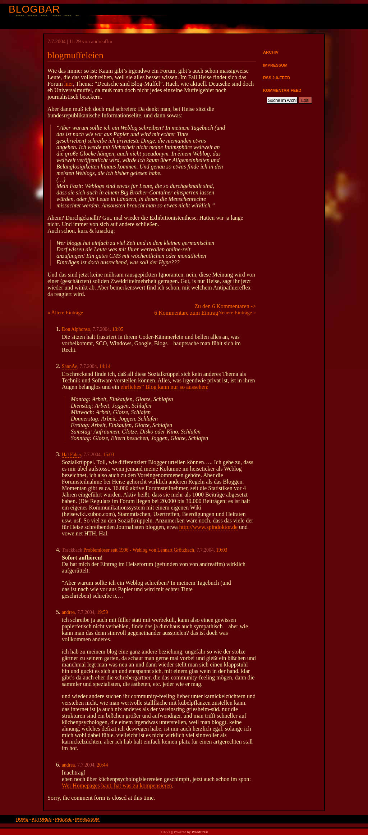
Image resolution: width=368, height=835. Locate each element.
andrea (68, 612)
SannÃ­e (69, 366)
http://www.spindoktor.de (208, 527)
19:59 (102, 612)
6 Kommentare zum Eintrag (186, 313)
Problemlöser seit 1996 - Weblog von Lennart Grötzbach (138, 550)
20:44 (102, 765)
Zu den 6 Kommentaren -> (225, 306)
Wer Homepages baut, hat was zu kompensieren (117, 785)
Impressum (275, 65)
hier (68, 84)
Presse (63, 819)
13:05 (117, 329)
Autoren (41, 819)
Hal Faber (71, 454)
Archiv (271, 52)
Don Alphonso (76, 329)
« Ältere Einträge (65, 312)
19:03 (221, 550)
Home (22, 819)
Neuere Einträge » (237, 312)
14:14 (104, 366)
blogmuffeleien (75, 55)
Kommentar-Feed (282, 90)
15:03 (108, 454)
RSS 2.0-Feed (276, 78)
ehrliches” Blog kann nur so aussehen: (165, 387)
